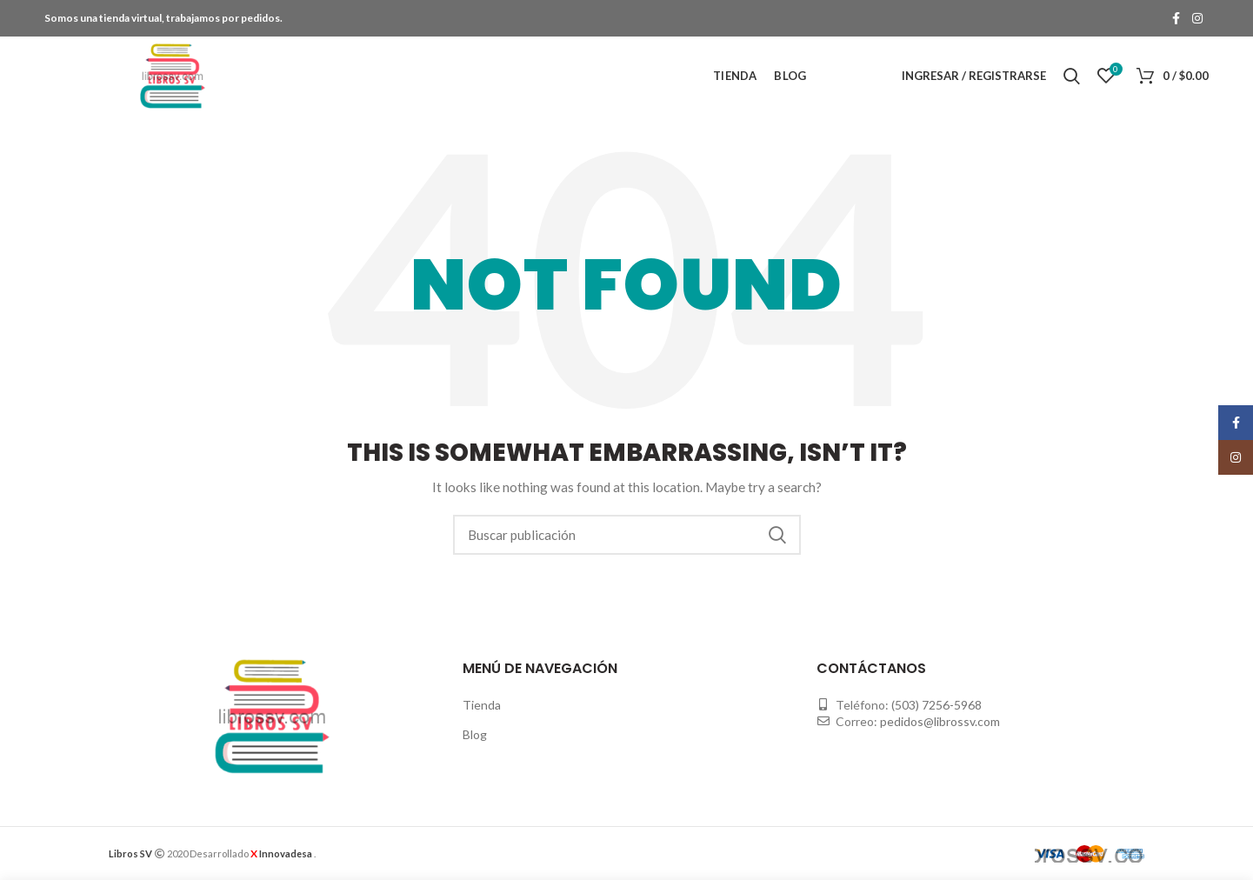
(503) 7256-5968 (936, 704)
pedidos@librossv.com (940, 721)
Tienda (482, 704)
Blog (475, 734)
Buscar (777, 535)
